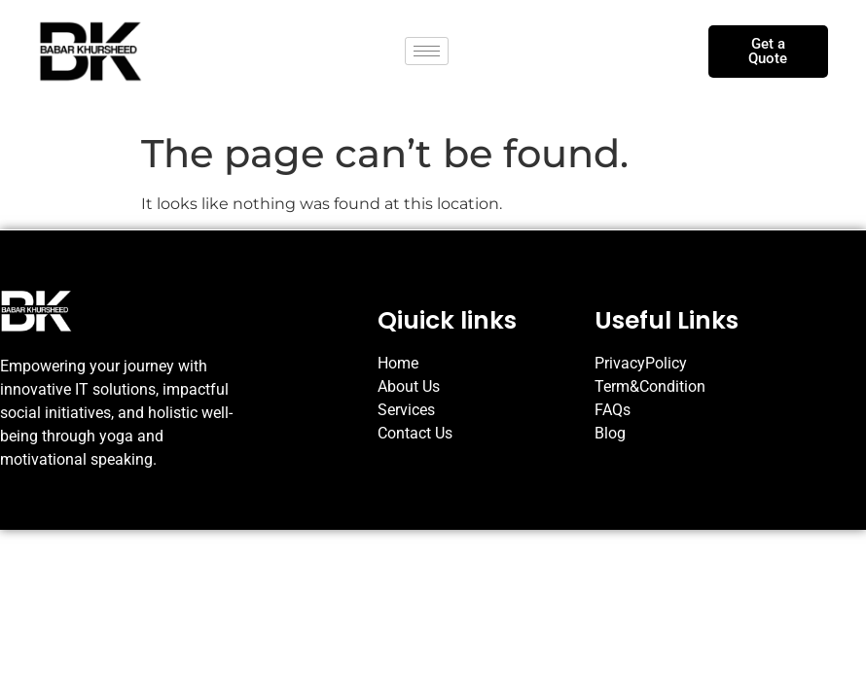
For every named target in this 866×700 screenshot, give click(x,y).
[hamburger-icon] (427, 51)
